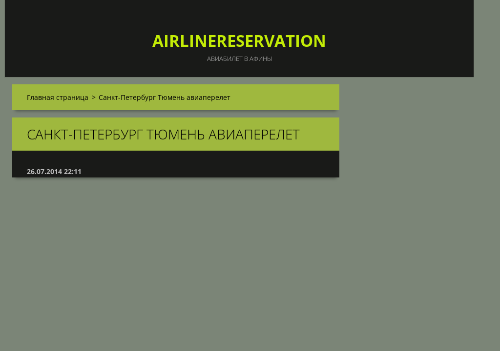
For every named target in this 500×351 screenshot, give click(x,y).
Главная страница (57, 97)
